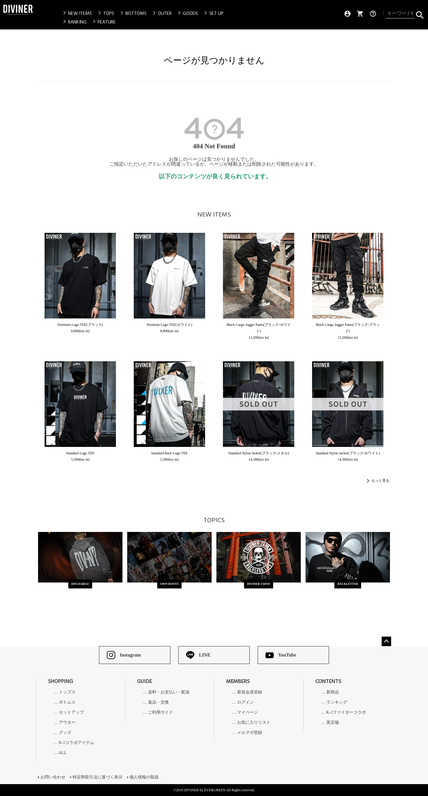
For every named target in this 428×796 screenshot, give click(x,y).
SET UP (213, 13)
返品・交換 (158, 702)
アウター (67, 722)
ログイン (245, 702)
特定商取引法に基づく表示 (97, 777)
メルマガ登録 (249, 733)
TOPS (105, 13)
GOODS (187, 13)
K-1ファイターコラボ (346, 712)
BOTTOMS (132, 13)
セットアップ (71, 712)
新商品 (332, 692)
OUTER (161, 13)
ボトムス (67, 702)
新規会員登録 (249, 692)
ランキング (336, 702)
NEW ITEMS (76, 13)
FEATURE (103, 22)
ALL (63, 753)
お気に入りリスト (253, 722)
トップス (67, 692)
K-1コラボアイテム (77, 743)
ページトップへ (386, 641)
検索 (420, 13)
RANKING (73, 22)
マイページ (247, 712)
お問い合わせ (52, 777)
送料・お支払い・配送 (169, 692)
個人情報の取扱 (144, 777)
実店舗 (332, 722)
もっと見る (380, 480)
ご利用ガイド (160, 712)
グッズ (65, 733)
